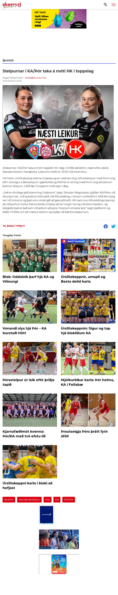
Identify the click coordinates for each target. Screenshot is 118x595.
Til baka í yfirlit (14, 226)
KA (57, 499)
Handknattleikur (29, 499)
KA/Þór (68, 499)
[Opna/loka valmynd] (113, 4)
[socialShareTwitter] (113, 226)
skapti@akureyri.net (35, 78)
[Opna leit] (105, 4)
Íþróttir (8, 499)
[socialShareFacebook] (105, 226)
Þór (47, 499)
